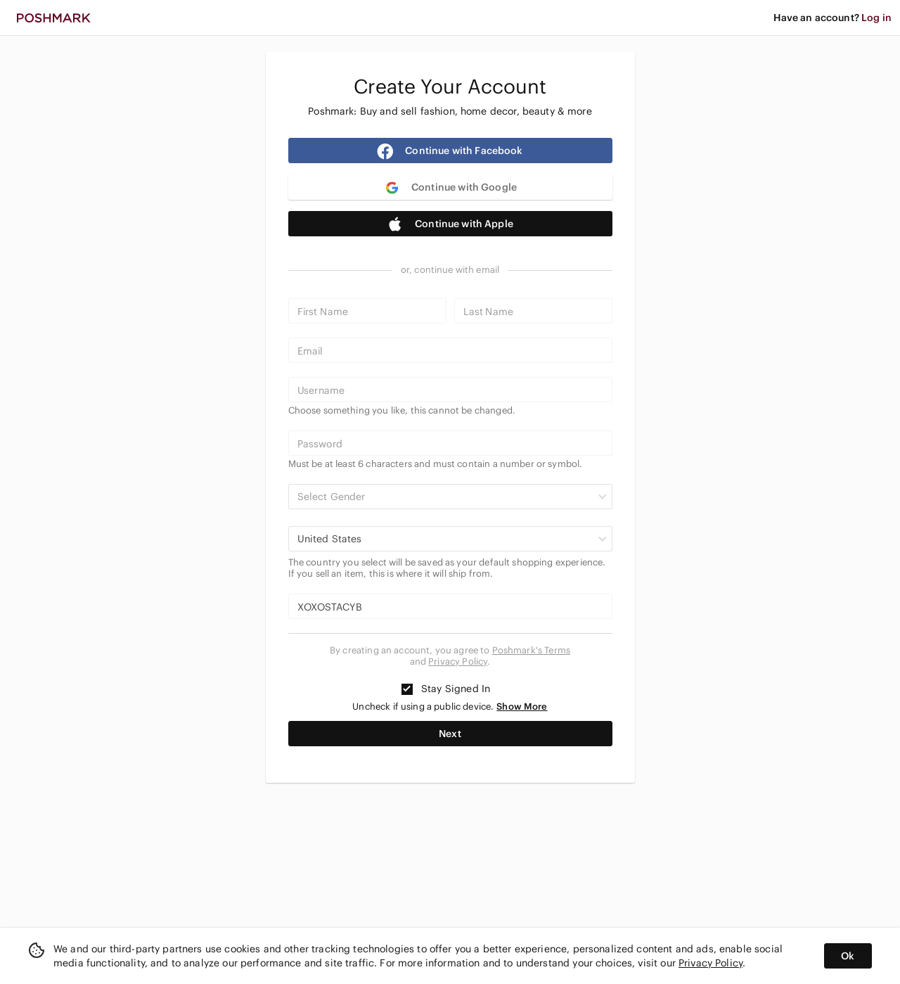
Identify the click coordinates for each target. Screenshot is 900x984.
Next (450, 733)
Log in (876, 17)
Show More (521, 707)
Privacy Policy (457, 661)
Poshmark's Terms (531, 650)
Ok (847, 956)
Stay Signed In (445, 688)
